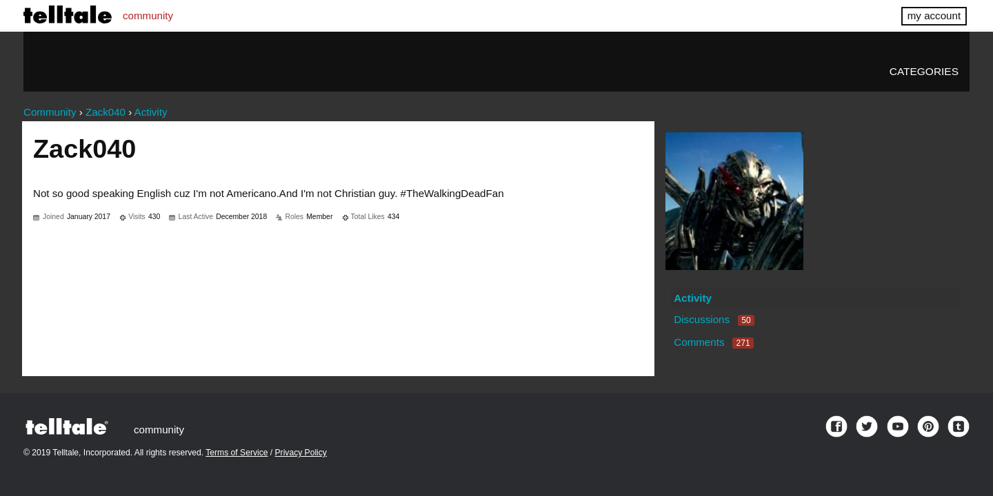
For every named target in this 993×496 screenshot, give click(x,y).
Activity (693, 298)
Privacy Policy (301, 452)
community (148, 15)
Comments (714, 342)
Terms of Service (236, 452)
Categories (924, 71)
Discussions (714, 319)
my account (934, 15)
